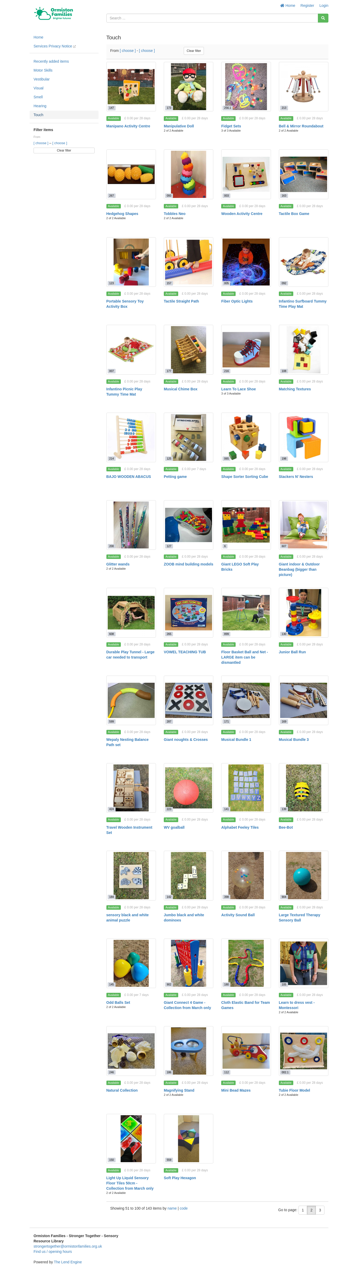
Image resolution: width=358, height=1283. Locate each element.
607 (284, 546)
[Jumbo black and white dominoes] (188, 875)
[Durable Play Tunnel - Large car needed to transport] (131, 612)
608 (111, 633)
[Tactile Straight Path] (188, 262)
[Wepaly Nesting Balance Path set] (131, 700)
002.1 (285, 1072)
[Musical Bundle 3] (303, 700)
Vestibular (42, 79)
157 (169, 283)
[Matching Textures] (303, 349)
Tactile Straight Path (181, 301)
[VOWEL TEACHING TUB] (188, 612)
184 (111, 896)
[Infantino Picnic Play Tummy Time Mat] (131, 349)
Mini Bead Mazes (236, 1090)
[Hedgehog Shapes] (131, 174)
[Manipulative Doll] (188, 86)
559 (169, 1159)
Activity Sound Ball (238, 915)
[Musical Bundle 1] (246, 700)
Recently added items (51, 61)
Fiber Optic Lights (237, 301)
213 (284, 107)
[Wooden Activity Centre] (246, 174)
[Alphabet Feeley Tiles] (246, 787)
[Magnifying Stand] (188, 1050)
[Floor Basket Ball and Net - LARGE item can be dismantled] (246, 612)
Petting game (175, 477)
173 (169, 107)
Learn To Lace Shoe (238, 389)
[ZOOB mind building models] (188, 525)
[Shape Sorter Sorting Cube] (246, 437)
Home (287, 5)
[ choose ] (41, 143)
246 (111, 1072)
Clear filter (64, 150)
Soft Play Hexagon (180, 1178)
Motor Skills (43, 70)
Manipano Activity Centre (128, 126)
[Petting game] (188, 437)
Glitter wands (118, 564)
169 (284, 721)
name (172, 1208)
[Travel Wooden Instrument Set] (131, 787)
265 (169, 633)
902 (169, 984)
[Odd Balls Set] (131, 963)
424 (111, 809)
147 (111, 107)
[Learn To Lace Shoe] (246, 349)
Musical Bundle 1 (236, 739)
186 (169, 1072)
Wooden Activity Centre (241, 214)
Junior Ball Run (292, 652)
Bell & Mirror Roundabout (301, 126)
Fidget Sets (231, 126)
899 (226, 633)
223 (169, 809)
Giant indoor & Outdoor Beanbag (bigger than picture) (299, 569)
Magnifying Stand (179, 1090)
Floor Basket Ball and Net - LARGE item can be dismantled (244, 657)
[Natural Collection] (131, 1050)
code (184, 1208)
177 (169, 371)
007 (111, 371)
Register (307, 5)
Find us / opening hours (53, 1251)
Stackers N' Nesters (296, 477)
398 (226, 896)
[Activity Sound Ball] (246, 875)
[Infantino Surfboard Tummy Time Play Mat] (303, 262)
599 (111, 721)
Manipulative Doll (179, 126)
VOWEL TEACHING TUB (185, 652)
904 (284, 896)
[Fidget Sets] (246, 86)
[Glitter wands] (131, 525)
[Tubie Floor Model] (303, 1050)
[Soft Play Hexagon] (188, 1138)
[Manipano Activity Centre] (131, 86)
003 (226, 195)
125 (169, 458)
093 (169, 195)
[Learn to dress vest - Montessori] (303, 963)
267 (111, 195)
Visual (39, 88)
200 (111, 546)
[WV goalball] (188, 787)
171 (226, 721)
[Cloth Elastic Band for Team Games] (246, 963)
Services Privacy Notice (55, 46)
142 (169, 896)
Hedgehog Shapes (122, 214)
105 (284, 984)
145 (111, 984)
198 (284, 458)
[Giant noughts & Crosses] (188, 700)
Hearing (40, 106)
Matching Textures (295, 389)
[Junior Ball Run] (303, 612)
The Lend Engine (68, 1262)
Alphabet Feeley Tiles (240, 827)
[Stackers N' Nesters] (303, 437)
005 (226, 283)
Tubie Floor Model (294, 1090)
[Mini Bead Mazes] (246, 1050)
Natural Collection (122, 1090)
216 (226, 371)
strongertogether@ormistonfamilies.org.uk (68, 1246)
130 (284, 633)
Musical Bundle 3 (294, 739)
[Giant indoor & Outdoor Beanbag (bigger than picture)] (303, 525)
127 (169, 546)
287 (169, 721)
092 (284, 283)
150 (111, 1159)
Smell (38, 97)
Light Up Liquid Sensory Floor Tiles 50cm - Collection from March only (130, 1183)
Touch (38, 115)
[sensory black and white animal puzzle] (131, 875)
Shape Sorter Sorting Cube (244, 477)
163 (284, 195)
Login (323, 5)
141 (226, 809)
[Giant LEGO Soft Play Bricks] (246, 525)
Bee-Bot (286, 827)
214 (111, 458)
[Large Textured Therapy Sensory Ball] (303, 875)
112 (226, 1072)
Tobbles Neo (175, 214)
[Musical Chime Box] (188, 349)
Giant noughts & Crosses (186, 739)
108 (284, 371)
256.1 (227, 107)
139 (284, 809)
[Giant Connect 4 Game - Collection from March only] (188, 963)
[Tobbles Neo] (188, 174)
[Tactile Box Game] (303, 174)
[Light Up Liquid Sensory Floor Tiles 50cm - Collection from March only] (131, 1138)
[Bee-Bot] (303, 787)
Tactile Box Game (294, 214)
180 (226, 984)
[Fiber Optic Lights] (246, 262)
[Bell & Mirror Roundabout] (303, 86)
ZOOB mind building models (188, 564)
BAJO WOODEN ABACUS (128, 477)
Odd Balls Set (118, 1002)
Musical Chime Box (180, 389)
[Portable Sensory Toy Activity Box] (131, 262)
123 (111, 283)
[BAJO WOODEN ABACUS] (131, 437)
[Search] (323, 18)
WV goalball (174, 827)
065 (226, 458)
